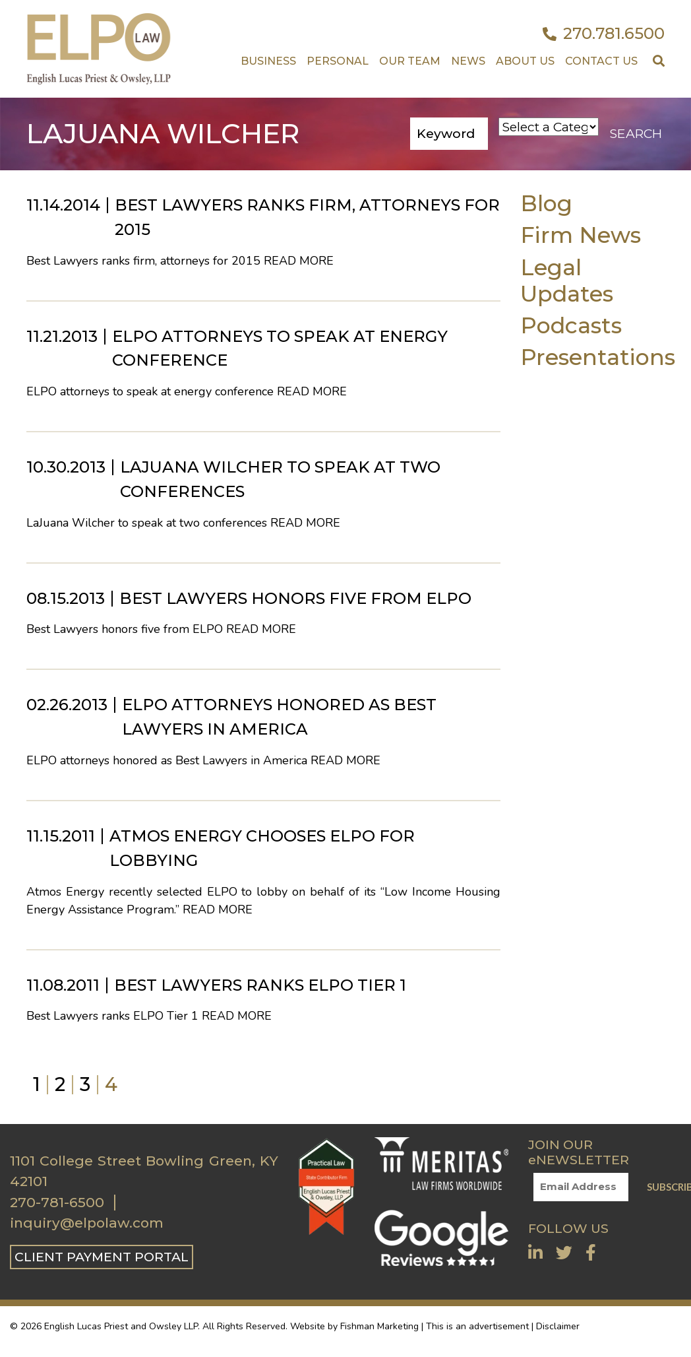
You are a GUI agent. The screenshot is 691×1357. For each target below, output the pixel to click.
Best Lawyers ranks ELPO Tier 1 (260, 985)
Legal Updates (566, 280)
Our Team (409, 61)
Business (268, 61)
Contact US (601, 61)
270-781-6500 (57, 1202)
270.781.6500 (604, 33)
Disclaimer (558, 1326)
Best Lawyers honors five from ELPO (295, 598)
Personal (338, 61)
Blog (546, 202)
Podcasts (571, 325)
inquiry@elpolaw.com (87, 1223)
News (468, 61)
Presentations (597, 356)
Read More (299, 261)
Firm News (580, 234)
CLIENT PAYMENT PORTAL (102, 1257)
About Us (525, 61)
